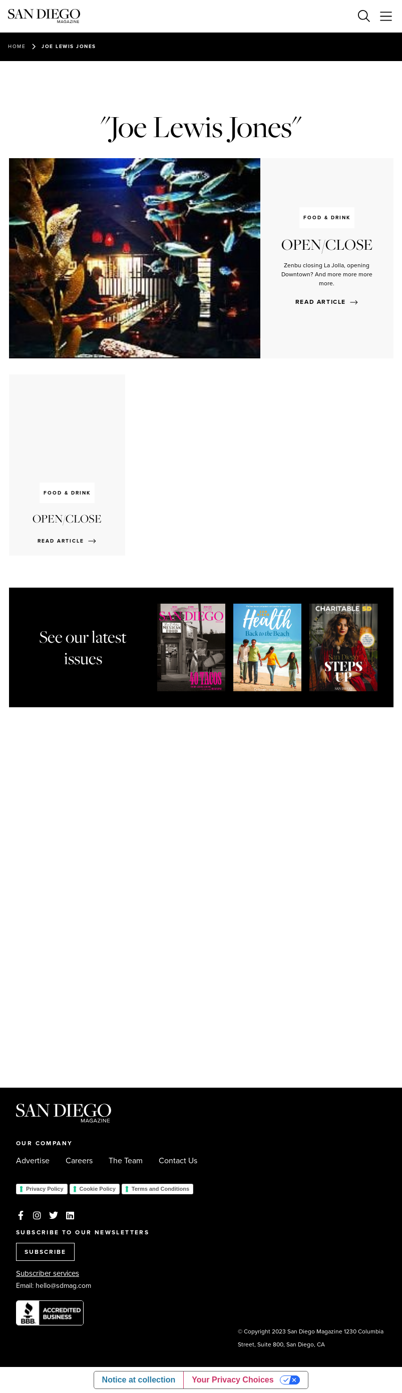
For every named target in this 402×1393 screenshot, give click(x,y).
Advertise (33, 1161)
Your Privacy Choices (232, 1379)
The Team (126, 1161)
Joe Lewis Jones (69, 46)
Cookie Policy (98, 1189)
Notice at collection (139, 1379)
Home (17, 46)
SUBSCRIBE (45, 1251)
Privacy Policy (45, 1189)
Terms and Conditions (160, 1189)
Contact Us (178, 1161)
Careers (79, 1161)
